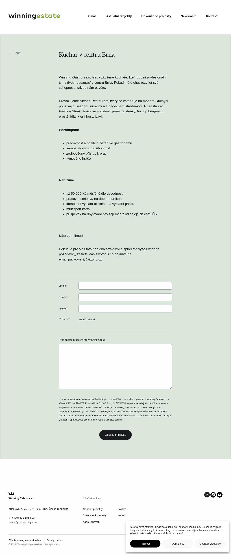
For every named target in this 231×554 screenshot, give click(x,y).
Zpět (14, 53)
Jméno (63, 285)
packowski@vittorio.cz (85, 259)
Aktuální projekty (93, 509)
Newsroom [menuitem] (188, 16)
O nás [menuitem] (92, 16)
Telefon (63, 308)
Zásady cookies (54, 540)
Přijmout (145, 543)
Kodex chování (92, 521)
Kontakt (122, 515)
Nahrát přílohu (87, 319)
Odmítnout (178, 543)
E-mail (63, 297)
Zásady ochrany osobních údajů (24, 540)
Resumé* (64, 319)
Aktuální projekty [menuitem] (119, 16)
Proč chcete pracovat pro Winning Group (82, 339)
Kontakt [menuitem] (212, 16)
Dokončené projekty (94, 515)
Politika (121, 509)
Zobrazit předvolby (210, 543)
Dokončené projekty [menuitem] (156, 16)
